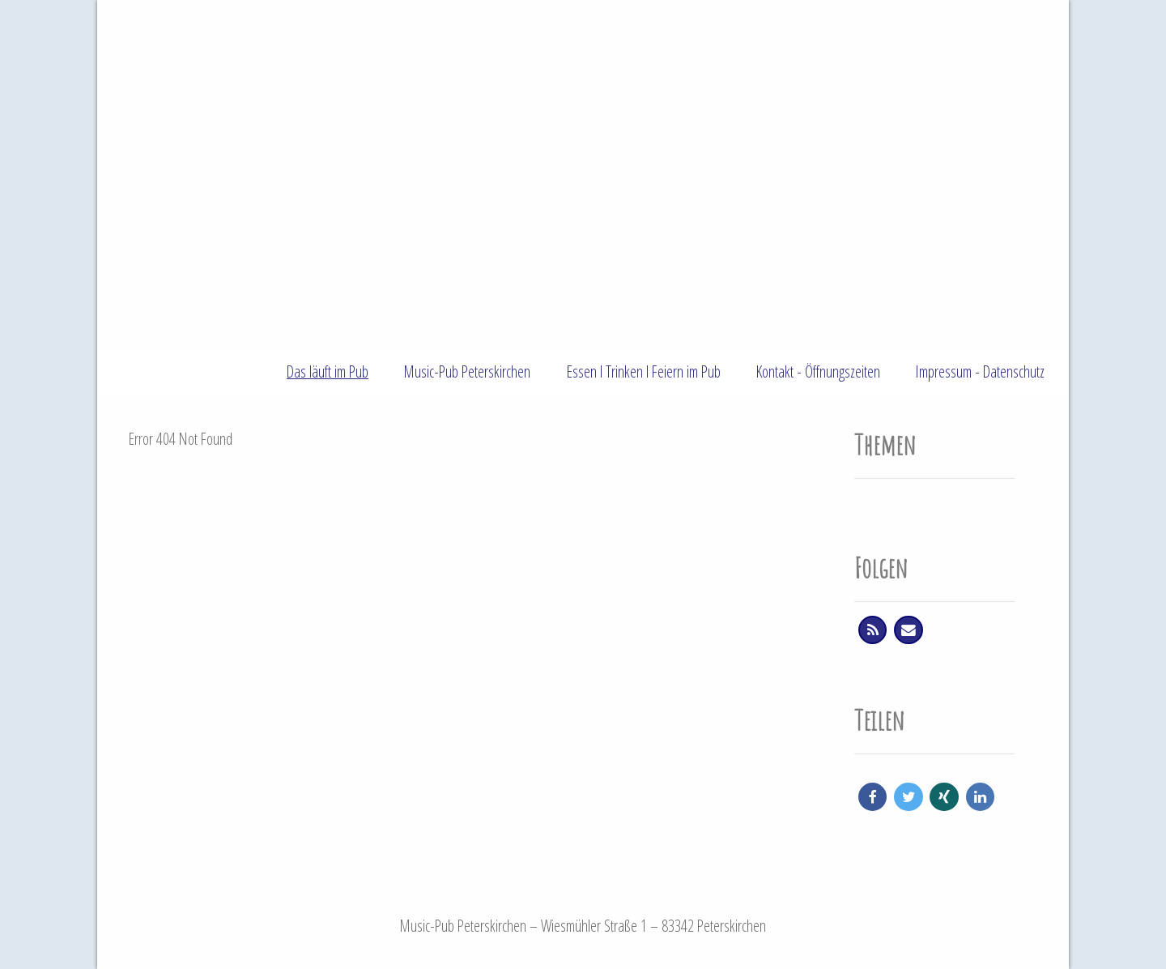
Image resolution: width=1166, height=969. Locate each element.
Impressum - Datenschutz (980, 371)
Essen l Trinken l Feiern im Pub (644, 371)
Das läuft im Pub (327, 371)
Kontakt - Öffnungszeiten (818, 371)
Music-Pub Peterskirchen (467, 371)
